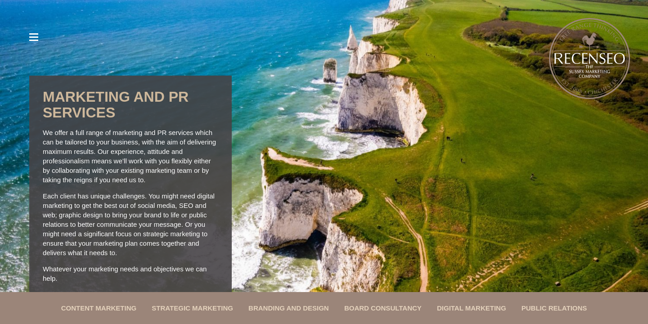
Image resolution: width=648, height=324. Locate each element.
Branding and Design (288, 308)
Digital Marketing (471, 308)
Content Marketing (99, 308)
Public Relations (554, 308)
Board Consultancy (383, 308)
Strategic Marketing (192, 308)
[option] (324, 148)
